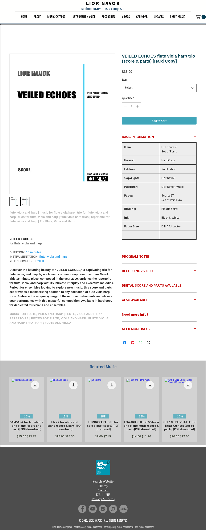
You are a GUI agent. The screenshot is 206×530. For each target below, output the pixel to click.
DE (98, 495)
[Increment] (138, 106)
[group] (103, 409)
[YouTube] (92, 509)
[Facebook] (82, 509)
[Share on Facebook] (124, 342)
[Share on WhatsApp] (140, 342)
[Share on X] (148, 342)
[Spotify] (103, 509)
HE (108, 495)
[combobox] (159, 88)
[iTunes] (113, 509)
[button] (37, 17)
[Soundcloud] (123, 509)
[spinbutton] (131, 106)
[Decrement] (125, 106)
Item (124, 80)
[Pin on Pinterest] (132, 342)
